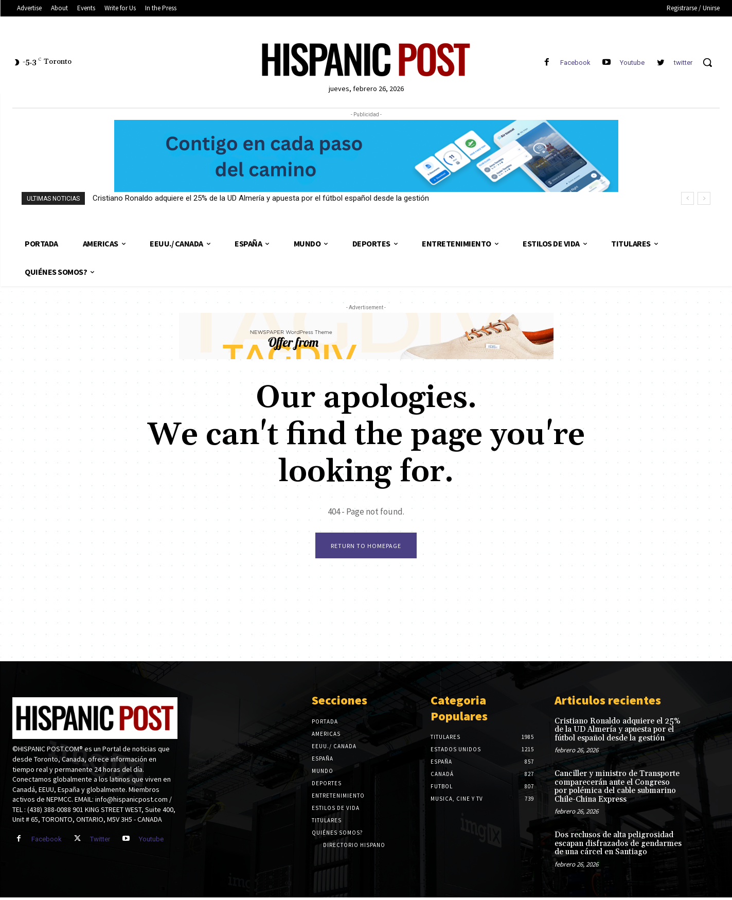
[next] (704, 198)
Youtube (632, 62)
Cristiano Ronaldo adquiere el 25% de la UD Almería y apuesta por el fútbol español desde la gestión (261, 198)
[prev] (687, 198)
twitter (683, 62)
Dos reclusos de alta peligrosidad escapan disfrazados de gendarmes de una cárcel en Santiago (618, 846)
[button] (707, 62)
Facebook (575, 62)
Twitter (100, 841)
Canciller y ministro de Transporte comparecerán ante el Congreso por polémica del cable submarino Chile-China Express (617, 789)
